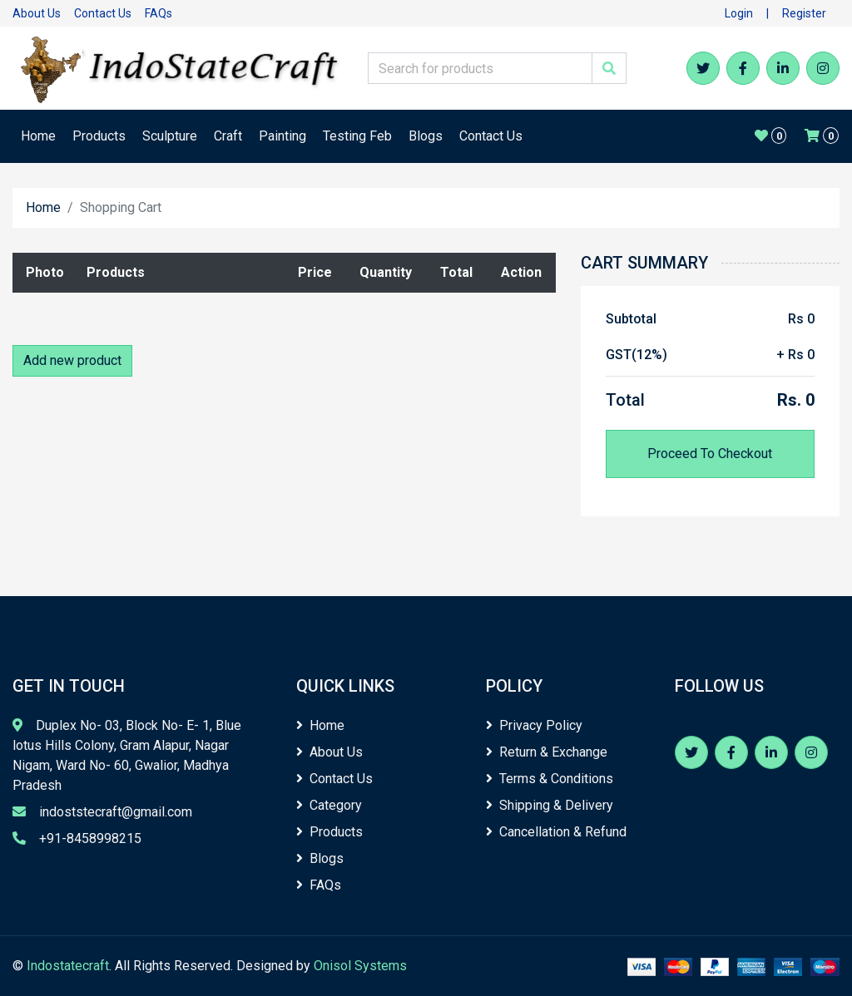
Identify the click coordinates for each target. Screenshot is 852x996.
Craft (228, 136)
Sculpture (169, 136)
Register (804, 13)
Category (329, 805)
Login (739, 13)
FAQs (158, 13)
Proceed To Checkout (709, 453)
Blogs (426, 136)
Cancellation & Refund (556, 832)
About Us (36, 13)
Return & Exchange (546, 752)
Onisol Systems (360, 966)
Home (38, 136)
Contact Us (102, 13)
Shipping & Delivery (549, 805)
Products (99, 136)
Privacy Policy (534, 725)
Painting (282, 136)
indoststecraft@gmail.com (115, 812)
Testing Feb (357, 136)
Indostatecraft (68, 966)
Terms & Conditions (549, 778)
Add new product (72, 360)
